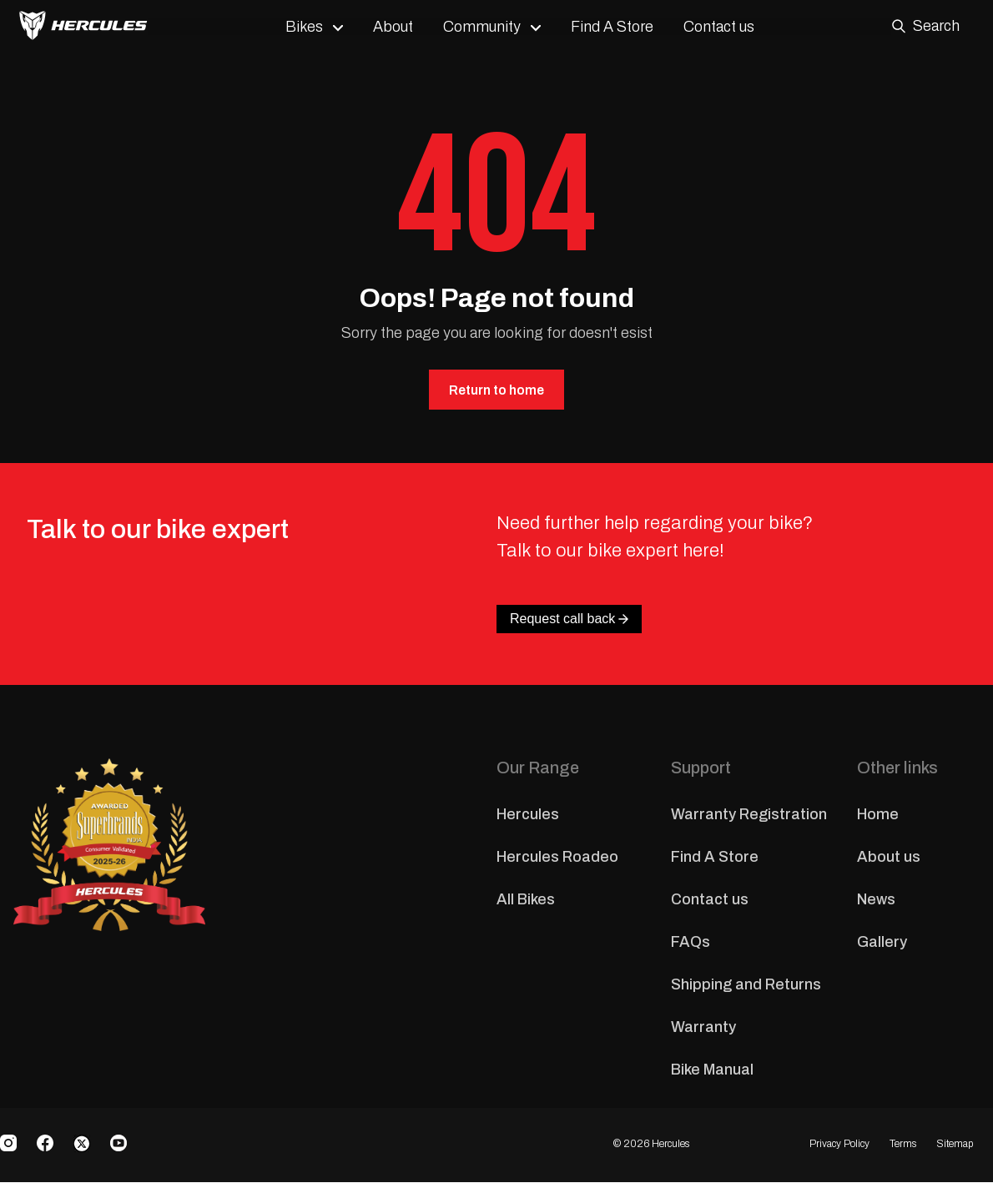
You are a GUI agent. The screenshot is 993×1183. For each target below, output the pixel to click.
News (876, 900)
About (400, 26)
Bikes (311, 26)
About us (888, 857)
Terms (903, 1144)
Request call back (569, 619)
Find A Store (618, 26)
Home (878, 815)
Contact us (725, 26)
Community (488, 26)
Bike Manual (712, 1070)
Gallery (882, 942)
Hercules (527, 815)
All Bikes (525, 900)
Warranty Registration (749, 815)
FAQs (690, 942)
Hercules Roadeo (557, 857)
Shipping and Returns (746, 985)
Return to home (496, 390)
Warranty (703, 1027)
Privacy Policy (839, 1144)
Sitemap (954, 1144)
